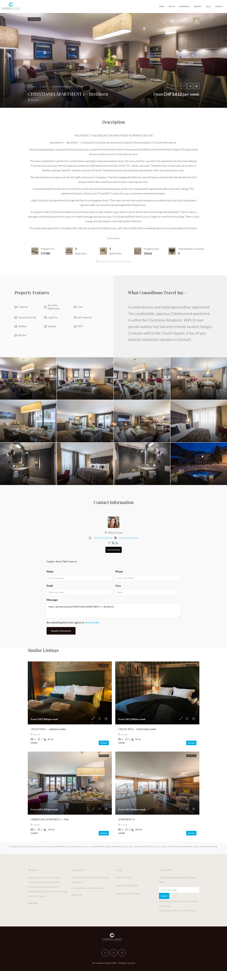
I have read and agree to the (177, 879)
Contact (219, 6)
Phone (119, 571)
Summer (52, 326)
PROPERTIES (184, 6)
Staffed (22, 326)
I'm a (118, 585)
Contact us (76, 895)
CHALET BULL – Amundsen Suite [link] (48, 729)
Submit (164, 896)
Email (50, 585)
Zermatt (198, 6)
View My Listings (113, 550)
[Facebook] (105, 952)
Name (50, 571)
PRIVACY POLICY (123, 877)
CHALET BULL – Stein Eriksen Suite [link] (137, 729)
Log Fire (52, 317)
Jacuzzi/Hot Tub (27, 317)
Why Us (172, 6)
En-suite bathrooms (54, 307)
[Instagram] (122, 952)
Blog (208, 6)
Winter (22, 335)
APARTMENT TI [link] (126, 819)
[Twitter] (113, 952)
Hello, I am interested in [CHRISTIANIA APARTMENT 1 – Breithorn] (114, 610)
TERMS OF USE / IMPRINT (127, 893)
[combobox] (148, 592)
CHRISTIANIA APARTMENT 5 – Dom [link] (50, 819)
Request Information (61, 630)
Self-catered (85, 317)
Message (52, 599)
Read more (33, 903)
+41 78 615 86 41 (102, 537)
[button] (113, 60)
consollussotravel (128, 537)
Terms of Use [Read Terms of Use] (91, 622)
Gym (80, 306)
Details (103, 743)
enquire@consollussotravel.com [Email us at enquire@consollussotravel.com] (89, 888)
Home (161, 6)
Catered (23, 306)
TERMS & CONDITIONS (126, 885)
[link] (70, 693)
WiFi (80, 326)
